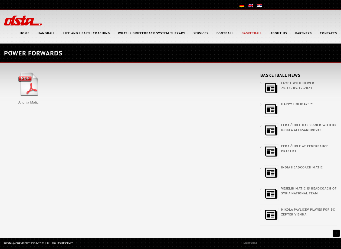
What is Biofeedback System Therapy (151, 33)
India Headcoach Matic (302, 167)
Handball (46, 33)
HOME (24, 33)
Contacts (328, 33)
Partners (303, 33)
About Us (278, 33)
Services (201, 33)
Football (225, 33)
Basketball (252, 33)
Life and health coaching (86, 33)
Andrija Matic (28, 102)
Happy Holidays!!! (297, 104)
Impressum (250, 243)
